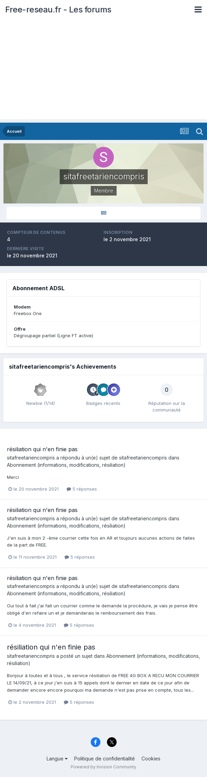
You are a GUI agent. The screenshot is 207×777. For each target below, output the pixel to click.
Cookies (150, 758)
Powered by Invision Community (103, 766)
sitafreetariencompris (31, 458)
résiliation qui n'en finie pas (42, 449)
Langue (57, 758)
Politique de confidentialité (104, 758)
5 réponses (82, 489)
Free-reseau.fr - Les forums (58, 9)
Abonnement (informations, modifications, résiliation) (66, 465)
